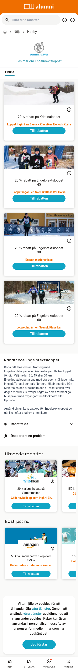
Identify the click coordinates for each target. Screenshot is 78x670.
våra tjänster (41, 609)
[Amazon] (31, 546)
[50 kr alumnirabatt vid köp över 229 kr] (31, 562)
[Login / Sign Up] (72, 20)
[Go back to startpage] (5, 32)
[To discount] (38, 130)
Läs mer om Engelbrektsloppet (39, 61)
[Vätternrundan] (31, 478)
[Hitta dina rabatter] (34, 20)
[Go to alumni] (39, 6)
